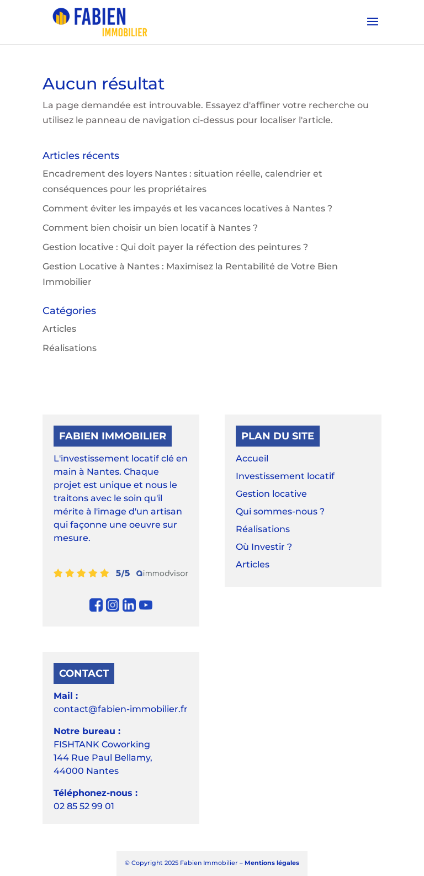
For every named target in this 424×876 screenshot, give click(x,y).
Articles (59, 328)
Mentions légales (272, 863)
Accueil (252, 458)
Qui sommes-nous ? (280, 511)
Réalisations (70, 348)
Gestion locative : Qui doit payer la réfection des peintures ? (175, 247)
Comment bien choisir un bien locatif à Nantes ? (150, 227)
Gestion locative (271, 494)
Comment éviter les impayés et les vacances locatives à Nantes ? (187, 208)
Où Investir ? (264, 546)
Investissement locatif (285, 476)
